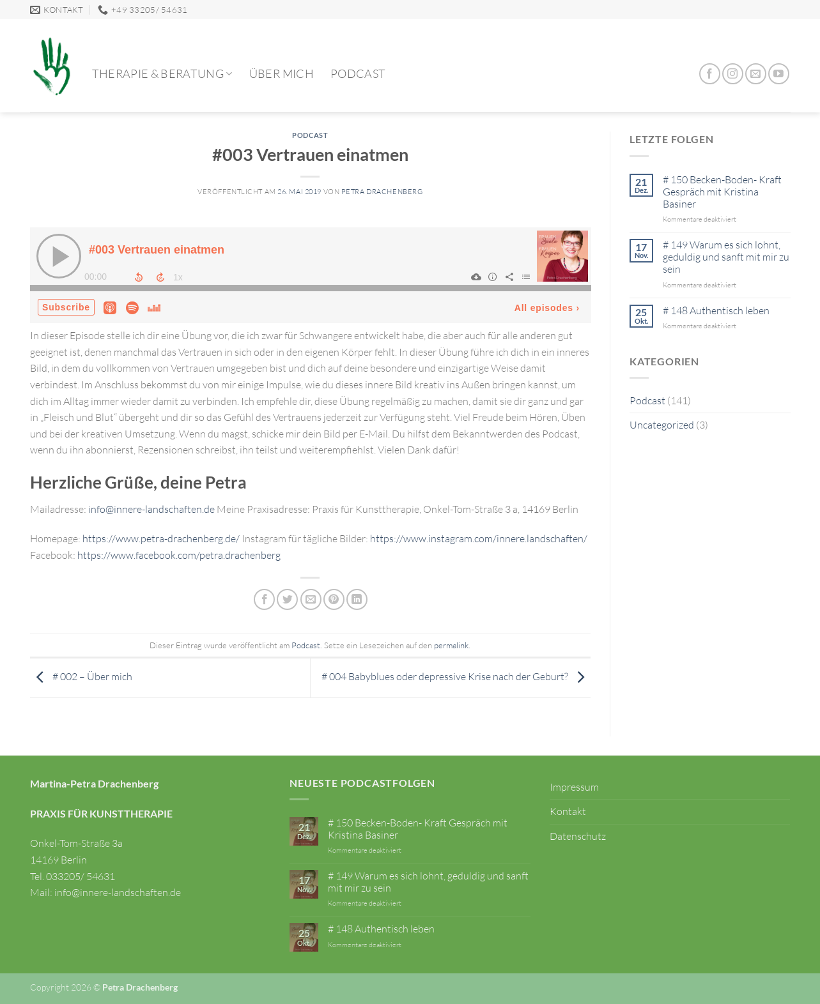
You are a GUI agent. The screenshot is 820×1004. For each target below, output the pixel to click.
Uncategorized (662, 424)
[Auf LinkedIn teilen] (356, 599)
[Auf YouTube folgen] (778, 73)
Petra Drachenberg (382, 191)
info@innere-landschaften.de (151, 509)
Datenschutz (578, 836)
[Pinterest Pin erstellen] (333, 599)
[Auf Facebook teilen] (264, 599)
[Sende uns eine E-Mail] (755, 73)
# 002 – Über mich (81, 676)
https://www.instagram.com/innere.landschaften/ (478, 538)
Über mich (281, 73)
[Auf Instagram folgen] (732, 73)
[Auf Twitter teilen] (287, 599)
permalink (451, 645)
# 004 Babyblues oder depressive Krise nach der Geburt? (456, 676)
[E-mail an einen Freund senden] (310, 599)
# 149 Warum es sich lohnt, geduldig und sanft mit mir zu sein (726, 257)
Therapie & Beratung (162, 73)
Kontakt (568, 811)
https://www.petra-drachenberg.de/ (161, 538)
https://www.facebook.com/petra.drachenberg (179, 555)
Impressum (574, 786)
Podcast (357, 73)
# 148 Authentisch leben (716, 311)
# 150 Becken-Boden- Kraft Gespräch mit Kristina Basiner (722, 192)
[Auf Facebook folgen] (709, 73)
